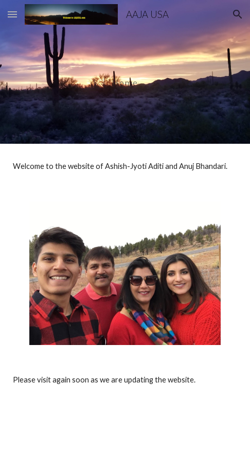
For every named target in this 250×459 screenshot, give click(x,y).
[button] (12, 14)
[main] (125, 72)
